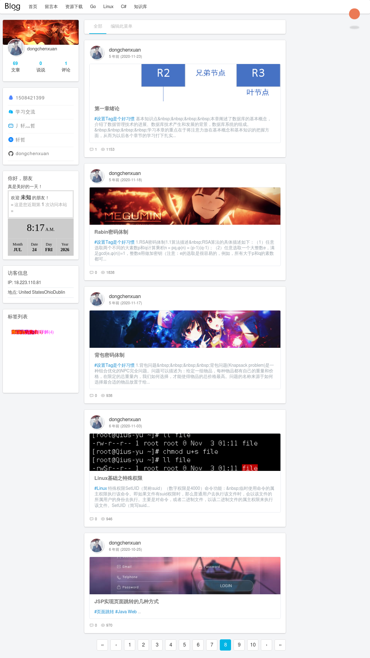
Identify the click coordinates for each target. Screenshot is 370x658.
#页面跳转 (104, 612)
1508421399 (30, 98)
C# (124, 7)
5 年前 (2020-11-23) (125, 56)
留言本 (51, 7)
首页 (33, 7)
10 (253, 644)
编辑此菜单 (121, 26)
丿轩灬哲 (25, 126)
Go (93, 7)
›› (280, 644)
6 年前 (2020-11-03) (125, 426)
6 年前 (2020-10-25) (125, 549)
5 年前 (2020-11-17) (125, 303)
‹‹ (102, 644)
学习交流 (25, 112)
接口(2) (18, 332)
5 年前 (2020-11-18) (125, 180)
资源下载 (74, 7)
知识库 (140, 7)
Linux (108, 7)
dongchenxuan (125, 50)
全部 (98, 26)
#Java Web (126, 612)
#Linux (101, 488)
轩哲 (20, 140)
